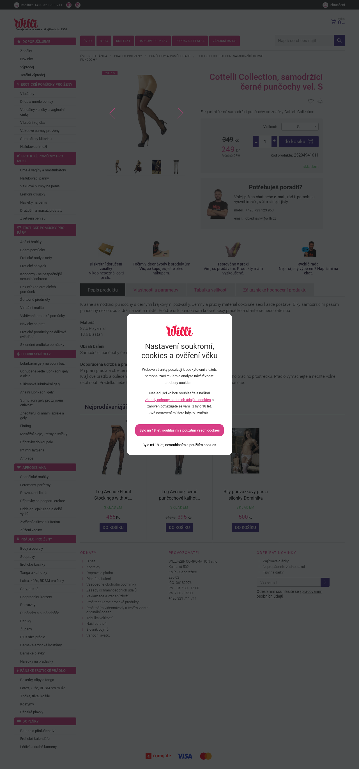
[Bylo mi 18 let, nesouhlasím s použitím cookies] (179, 445)
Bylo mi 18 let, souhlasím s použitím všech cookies (179, 430)
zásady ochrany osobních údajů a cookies (178, 400)
